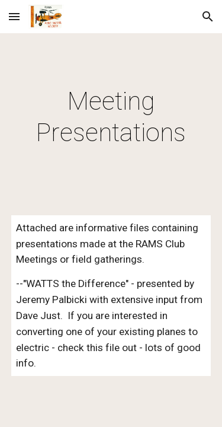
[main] (111, 117)
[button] (14, 16)
